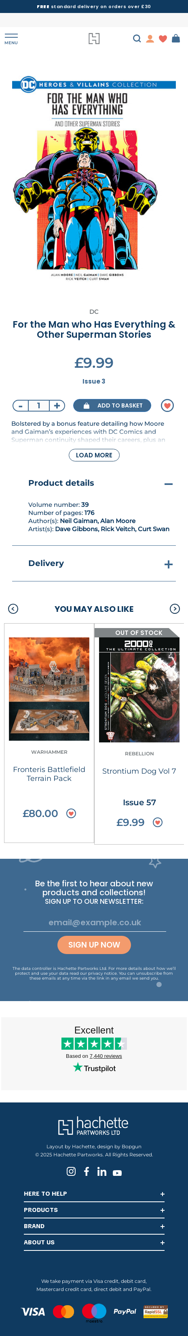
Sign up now (94, 944)
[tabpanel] (94, 179)
